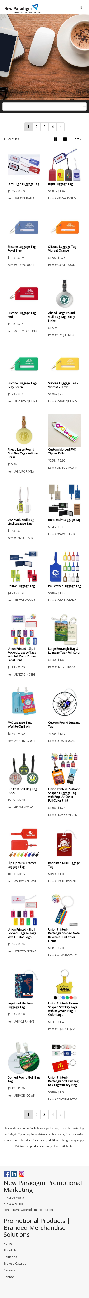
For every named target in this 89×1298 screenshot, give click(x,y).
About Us (10, 1250)
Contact (9, 1277)
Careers (9, 1270)
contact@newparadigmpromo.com (28, 1209)
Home (8, 1243)
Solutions (10, 1257)
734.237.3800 (15, 1198)
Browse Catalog (15, 1263)
